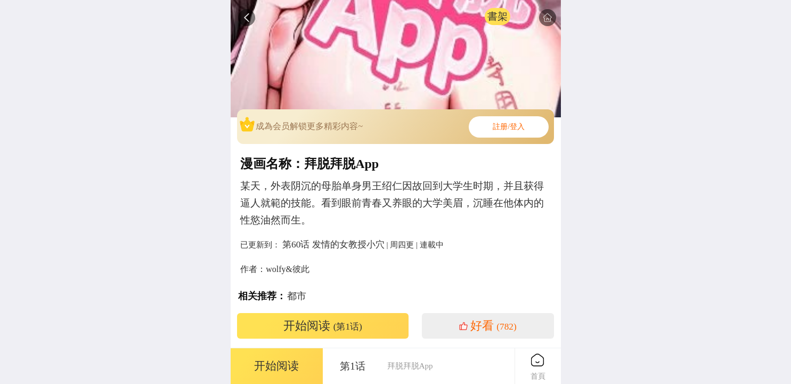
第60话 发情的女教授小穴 (333, 244)
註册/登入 (509, 127)
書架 (497, 16)
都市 (296, 296)
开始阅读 (322, 325)
